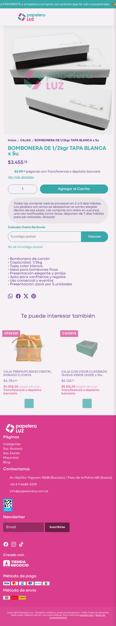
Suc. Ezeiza (11, 453)
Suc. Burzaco (12, 449)
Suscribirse (57, 527)
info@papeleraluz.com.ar (25, 491)
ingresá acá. (87, 615)
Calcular (94, 236)
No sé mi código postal (25, 247)
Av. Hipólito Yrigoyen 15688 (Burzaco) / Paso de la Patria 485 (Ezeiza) (57, 478)
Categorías (12, 444)
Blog (6, 462)
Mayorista (11, 458)
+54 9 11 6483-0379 (20, 485)
